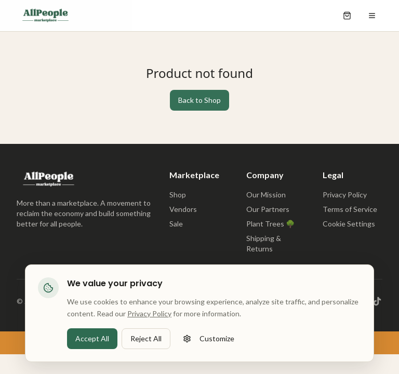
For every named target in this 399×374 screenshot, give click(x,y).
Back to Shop (199, 100)
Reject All (146, 339)
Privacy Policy (345, 194)
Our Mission (266, 194)
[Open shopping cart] (347, 15)
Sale (176, 223)
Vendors (183, 209)
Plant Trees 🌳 (270, 223)
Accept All (92, 339)
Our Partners (267, 209)
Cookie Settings (349, 223)
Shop (177, 194)
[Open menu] (372, 15)
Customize (208, 339)
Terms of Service (350, 209)
